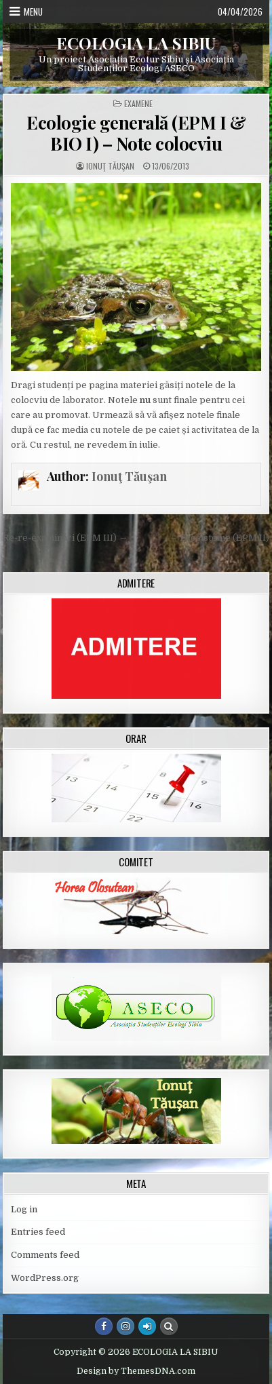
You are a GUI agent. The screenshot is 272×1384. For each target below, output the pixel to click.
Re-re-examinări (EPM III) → (65, 538)
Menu (33, 11)
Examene (138, 104)
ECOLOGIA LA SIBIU (136, 43)
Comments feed (45, 1255)
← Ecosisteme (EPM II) (219, 538)
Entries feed (38, 1232)
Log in (24, 1209)
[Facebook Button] (104, 1326)
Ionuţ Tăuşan (110, 166)
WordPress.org (45, 1278)
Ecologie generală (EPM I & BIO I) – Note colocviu (136, 133)
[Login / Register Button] (147, 1326)
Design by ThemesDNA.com (136, 1371)
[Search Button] (169, 1326)
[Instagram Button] (125, 1326)
